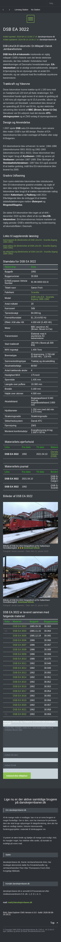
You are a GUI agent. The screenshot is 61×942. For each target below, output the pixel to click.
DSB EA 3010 (19, 659)
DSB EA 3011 (19, 663)
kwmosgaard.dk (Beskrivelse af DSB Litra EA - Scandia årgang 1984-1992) (30, 241)
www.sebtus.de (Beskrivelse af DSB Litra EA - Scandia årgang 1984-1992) (30, 247)
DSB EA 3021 (19, 709)
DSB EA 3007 (19, 645)
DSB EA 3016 (19, 686)
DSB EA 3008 (19, 649)
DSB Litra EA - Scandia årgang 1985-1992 (42, 298)
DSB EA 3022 (19, 714)
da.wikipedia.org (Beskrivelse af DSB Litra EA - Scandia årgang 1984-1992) (30, 253)
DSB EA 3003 (19, 626)
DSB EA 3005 (19, 635)
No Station (35, 10)
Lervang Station (21, 10)
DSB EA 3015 (19, 682)
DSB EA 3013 (19, 672)
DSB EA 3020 (19, 705)
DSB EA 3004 (19, 631)
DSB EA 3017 (19, 691)
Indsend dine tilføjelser (16, 776)
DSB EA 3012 (19, 668)
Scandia (35, 292)
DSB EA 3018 (19, 696)
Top (52, 922)
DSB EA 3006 (19, 640)
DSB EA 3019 (19, 700)
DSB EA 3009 (19, 654)
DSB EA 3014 (19, 677)
